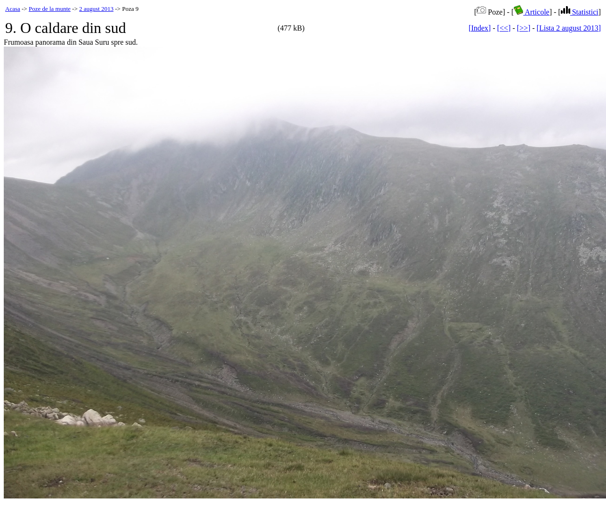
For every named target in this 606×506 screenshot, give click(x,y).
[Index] (480, 28)
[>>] (524, 28)
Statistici (579, 12)
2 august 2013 (96, 8)
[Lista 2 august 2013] (569, 28)
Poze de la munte (50, 8)
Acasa (12, 8)
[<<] (504, 28)
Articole (532, 12)
